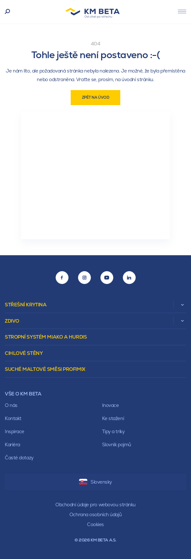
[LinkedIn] (129, 277)
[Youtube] (106, 277)
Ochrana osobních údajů (95, 514)
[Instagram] (84, 277)
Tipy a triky (113, 431)
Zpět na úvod (95, 97)
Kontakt (13, 418)
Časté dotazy (19, 458)
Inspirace (14, 431)
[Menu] (182, 11)
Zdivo (12, 321)
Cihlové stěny (24, 353)
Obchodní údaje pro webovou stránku (95, 505)
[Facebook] (62, 277)
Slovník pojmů (116, 444)
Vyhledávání (7, 12)
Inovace (110, 405)
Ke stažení (113, 418)
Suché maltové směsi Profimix (45, 369)
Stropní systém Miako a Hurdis (46, 337)
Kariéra (12, 444)
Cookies (95, 524)
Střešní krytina (25, 305)
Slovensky (95, 482)
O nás (11, 405)
